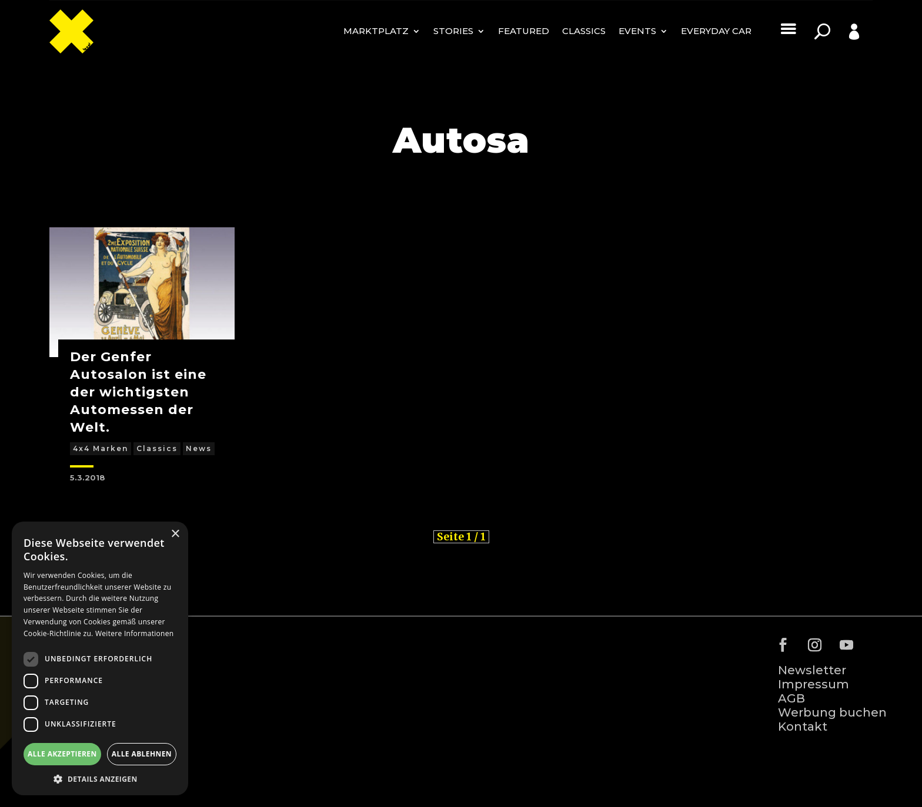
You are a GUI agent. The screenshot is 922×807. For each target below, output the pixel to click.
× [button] (175, 534)
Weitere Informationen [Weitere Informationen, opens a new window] (134, 633)
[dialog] (100, 658)
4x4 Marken (100, 448)
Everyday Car (716, 30)
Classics (584, 30)
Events (637, 30)
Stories (453, 30)
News (199, 448)
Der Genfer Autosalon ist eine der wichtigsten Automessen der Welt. (138, 392)
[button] (100, 778)
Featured (523, 30)
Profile (840, 49)
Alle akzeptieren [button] (62, 754)
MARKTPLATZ (376, 30)
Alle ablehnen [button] (142, 754)
